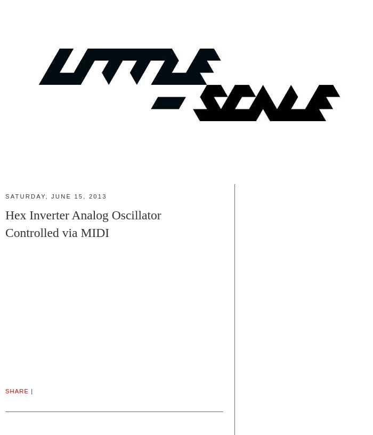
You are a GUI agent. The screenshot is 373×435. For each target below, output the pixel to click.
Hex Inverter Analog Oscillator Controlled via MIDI (83, 224)
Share (17, 391)
